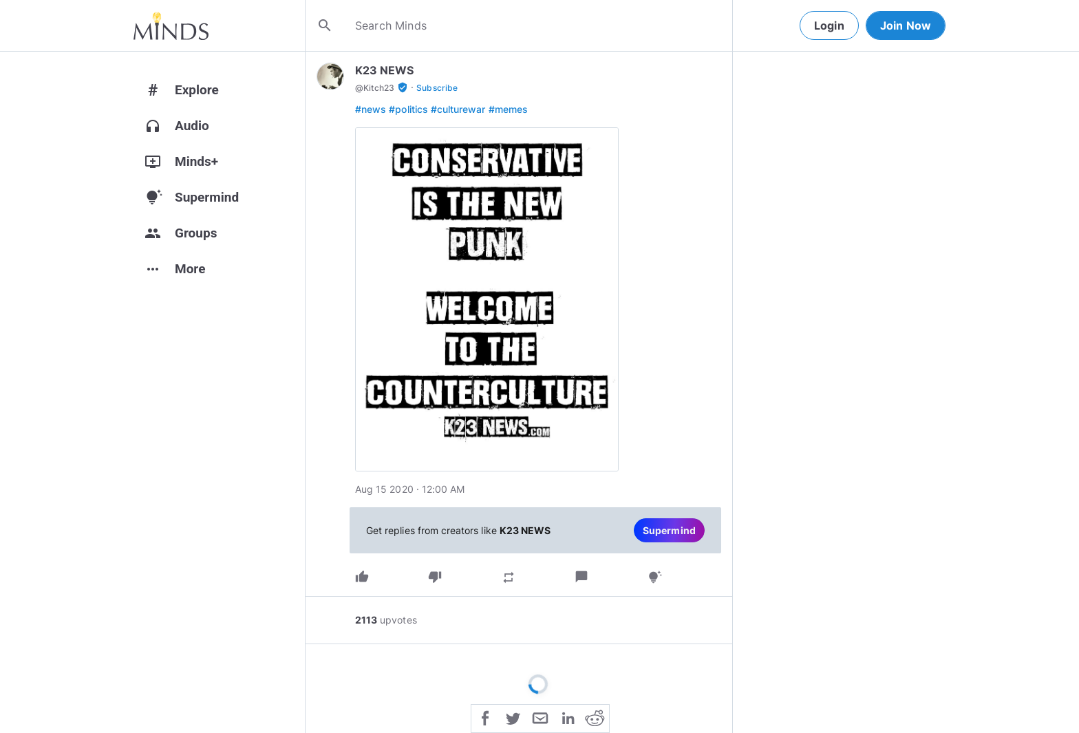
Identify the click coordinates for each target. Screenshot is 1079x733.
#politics (408, 109)
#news (370, 109)
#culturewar (458, 109)
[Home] (171, 25)
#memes (508, 109)
